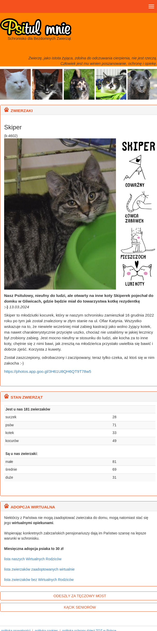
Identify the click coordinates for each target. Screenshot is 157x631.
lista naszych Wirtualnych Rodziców (32, 559)
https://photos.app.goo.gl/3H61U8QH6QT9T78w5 (47, 371)
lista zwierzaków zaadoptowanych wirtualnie (39, 569)
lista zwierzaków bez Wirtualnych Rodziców (39, 580)
